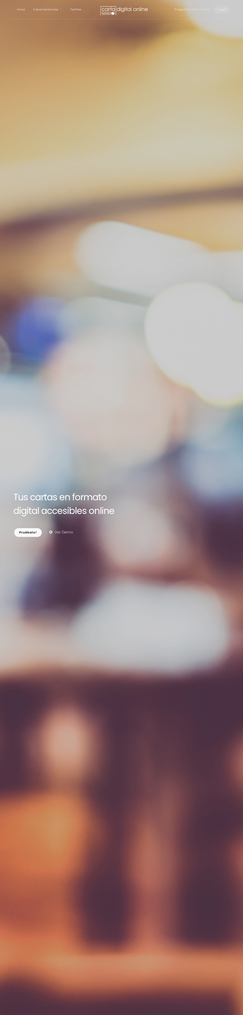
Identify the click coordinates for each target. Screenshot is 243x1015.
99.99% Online (105, 926)
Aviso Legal (20, 1005)
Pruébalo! (28, 93)
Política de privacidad (46, 1005)
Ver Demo (61, 93)
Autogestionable (33, 926)
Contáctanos (84, 623)
